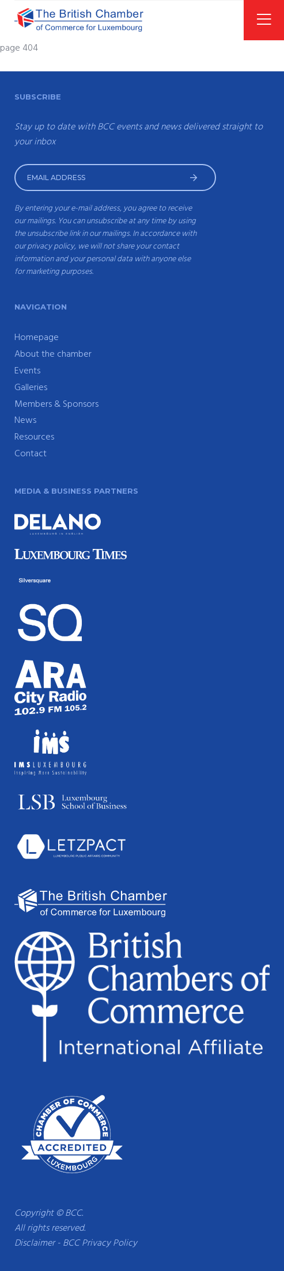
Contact (30, 453)
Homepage (36, 337)
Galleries (30, 387)
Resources (34, 437)
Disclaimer (34, 1243)
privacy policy (50, 246)
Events (27, 371)
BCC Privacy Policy (100, 1243)
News (25, 420)
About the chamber (53, 354)
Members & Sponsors (56, 404)
